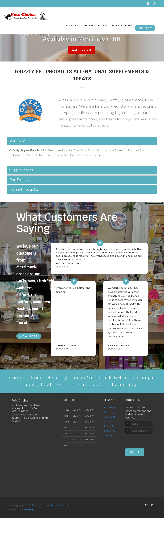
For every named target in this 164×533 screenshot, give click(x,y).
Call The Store (81, 50)
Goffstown (25, 281)
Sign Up (135, 461)
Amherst (24, 288)
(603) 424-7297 (20, 421)
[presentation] (142, 449)
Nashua (23, 308)
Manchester (44, 301)
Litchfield (46, 281)
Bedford (23, 301)
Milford (22, 294)
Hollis (36, 294)
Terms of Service (59, 515)
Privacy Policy (40, 515)
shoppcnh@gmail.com (24, 424)
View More (29, 336)
